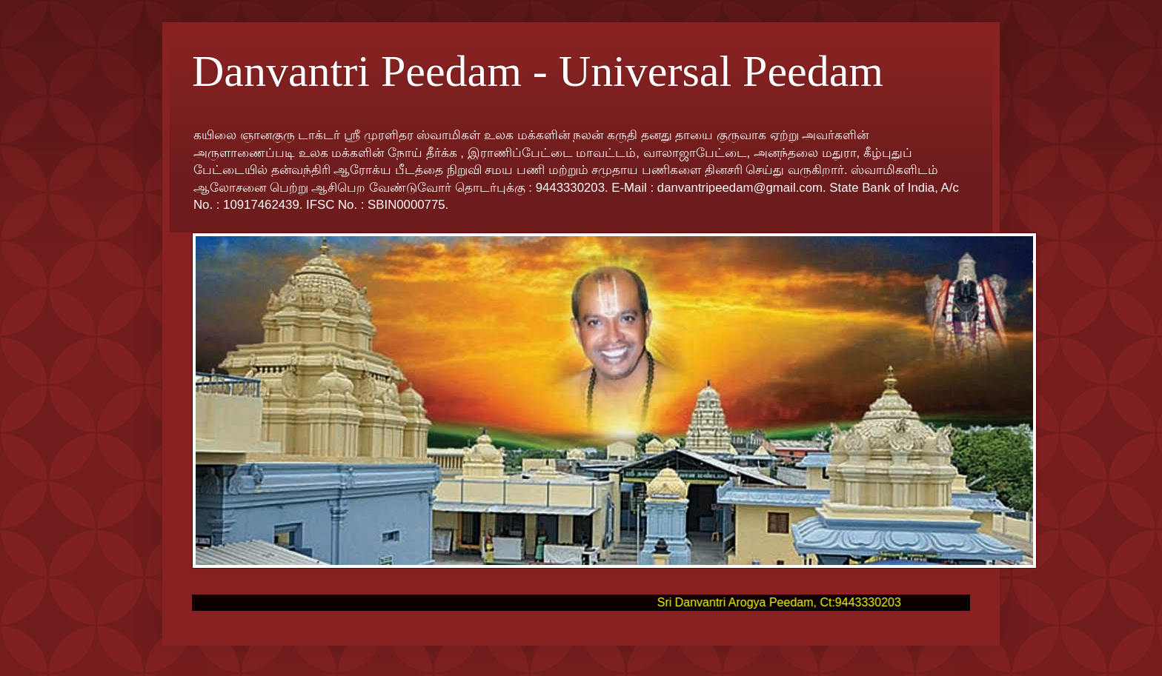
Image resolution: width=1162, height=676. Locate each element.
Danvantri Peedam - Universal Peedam (537, 71)
